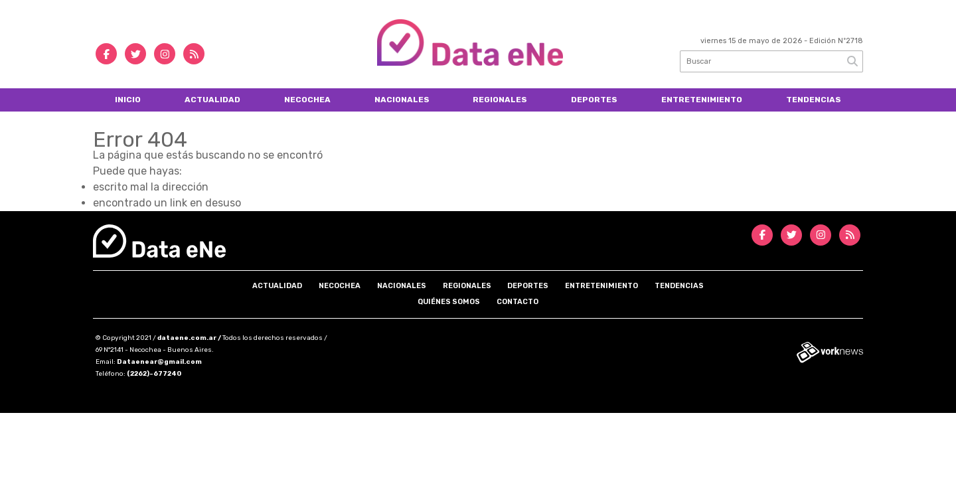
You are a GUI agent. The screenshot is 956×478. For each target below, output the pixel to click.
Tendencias (813, 99)
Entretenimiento (701, 99)
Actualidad (212, 99)
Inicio (128, 99)
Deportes (594, 99)
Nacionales (402, 99)
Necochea (307, 99)
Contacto (517, 301)
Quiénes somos (449, 301)
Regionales (500, 99)
